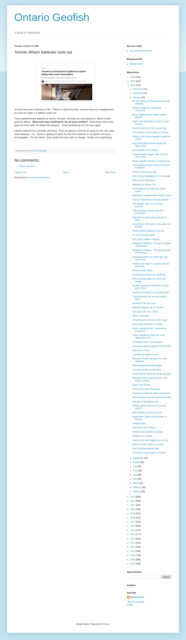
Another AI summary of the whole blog (150, 292)
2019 (133, 513)
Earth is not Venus (141, 385)
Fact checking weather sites (145, 448)
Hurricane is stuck (140, 350)
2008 (133, 559)
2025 (133, 81)
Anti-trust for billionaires (143, 180)
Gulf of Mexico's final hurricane (147, 412)
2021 (133, 505)
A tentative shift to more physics (147, 342)
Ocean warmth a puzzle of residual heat (151, 161)
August (136, 462)
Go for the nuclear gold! (143, 235)
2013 (133, 538)
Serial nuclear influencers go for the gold (151, 374)
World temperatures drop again (147, 365)
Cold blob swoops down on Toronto (149, 453)
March (136, 483)
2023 (133, 497)
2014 (133, 534)
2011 (133, 547)
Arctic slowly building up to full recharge (151, 176)
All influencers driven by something (148, 274)
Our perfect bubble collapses (146, 239)
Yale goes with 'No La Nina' (145, 312)
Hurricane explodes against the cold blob (151, 346)
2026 (133, 77)
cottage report (139, 423)
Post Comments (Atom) (38, 177)
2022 (133, 501)
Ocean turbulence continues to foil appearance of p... (148, 336)
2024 (133, 85)
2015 (133, 530)
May (135, 475)
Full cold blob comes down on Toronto (150, 132)
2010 (133, 551)
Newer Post (20, 172)
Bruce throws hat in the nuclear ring (149, 128)
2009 (133, 555)
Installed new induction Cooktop (147, 432)
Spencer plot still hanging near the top (150, 440)
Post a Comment (27, 166)
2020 (133, 509)
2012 (133, 543)
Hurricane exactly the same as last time (151, 393)
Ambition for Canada (142, 436)
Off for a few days (140, 316)
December (138, 89)
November (138, 93)
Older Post (110, 172)
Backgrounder (136, 64)
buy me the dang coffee (141, 51)
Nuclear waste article (142, 270)
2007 (133, 564)
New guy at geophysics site (145, 401)
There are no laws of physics (146, 389)
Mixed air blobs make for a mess (147, 444)
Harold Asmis (137, 597)
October (137, 97)
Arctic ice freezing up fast (144, 172)
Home (66, 172)
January (137, 491)
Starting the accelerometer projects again (152, 195)
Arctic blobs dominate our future (147, 324)
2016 (133, 526)
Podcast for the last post (143, 303)
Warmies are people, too (144, 184)
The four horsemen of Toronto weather (150, 199)
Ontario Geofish (51, 17)
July (135, 466)
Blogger (105, 624)
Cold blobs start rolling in (144, 427)
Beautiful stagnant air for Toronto (147, 307)
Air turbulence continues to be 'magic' (150, 320)
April (135, 479)
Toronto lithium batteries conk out (148, 231)
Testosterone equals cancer (145, 354)
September (138, 458)
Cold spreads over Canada (145, 150)
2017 (133, 522)
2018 (133, 518)
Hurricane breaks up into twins (146, 370)
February (137, 487)
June (135, 470)
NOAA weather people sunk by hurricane (151, 397)
